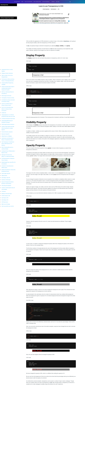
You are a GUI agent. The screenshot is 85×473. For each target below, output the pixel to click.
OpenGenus (66, 41)
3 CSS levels (4, 191)
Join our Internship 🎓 (46, 1)
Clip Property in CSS (5, 197)
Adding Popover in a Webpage (7, 136)
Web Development (53, 9)
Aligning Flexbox (4, 175)
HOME (22, 1)
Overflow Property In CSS (6, 195)
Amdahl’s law (4, 112)
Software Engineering (46, 9)
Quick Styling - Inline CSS (6, 177)
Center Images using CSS (6, 173)
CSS (58, 9)
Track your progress (28, 1)
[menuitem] (17, 2)
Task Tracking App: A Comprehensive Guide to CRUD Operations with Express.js (8, 144)
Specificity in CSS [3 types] (6, 179)
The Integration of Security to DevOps (8, 97)
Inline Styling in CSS (5, 199)
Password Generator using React (7, 131)
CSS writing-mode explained (6, 185)
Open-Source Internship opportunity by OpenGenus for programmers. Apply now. (51, 22)
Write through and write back (6, 95)
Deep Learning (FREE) (37, 1)
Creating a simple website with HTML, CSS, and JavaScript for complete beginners (8, 128)
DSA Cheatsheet (17, 1)
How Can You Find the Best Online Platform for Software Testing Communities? (7, 109)
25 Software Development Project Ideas (8, 118)
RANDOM (53, 1)
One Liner (57, 1)
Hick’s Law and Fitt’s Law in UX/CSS (8, 206)
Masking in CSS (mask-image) (7, 193)
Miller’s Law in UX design (6, 204)
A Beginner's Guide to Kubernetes (7, 73)
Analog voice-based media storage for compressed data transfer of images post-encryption (8, 88)
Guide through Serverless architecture (8, 124)
